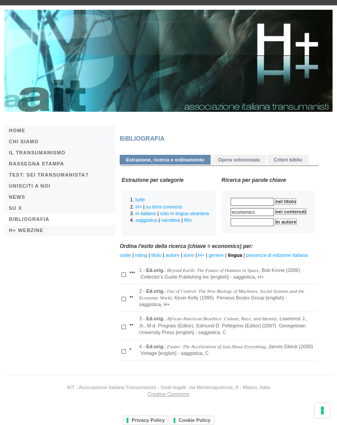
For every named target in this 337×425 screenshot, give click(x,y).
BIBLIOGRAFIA (29, 219)
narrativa (170, 220)
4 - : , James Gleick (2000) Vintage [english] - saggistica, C (226, 350)
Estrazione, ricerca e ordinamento (165, 159)
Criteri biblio (288, 159)
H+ (139, 206)
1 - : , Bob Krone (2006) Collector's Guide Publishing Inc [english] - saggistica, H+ (219, 273)
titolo (156, 255)
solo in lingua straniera (184, 213)
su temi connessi (164, 206)
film (188, 220)
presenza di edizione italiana (277, 255)
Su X (15, 208)
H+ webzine (26, 230)
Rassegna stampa (36, 163)
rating (141, 255)
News (17, 197)
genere (215, 255)
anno (189, 255)
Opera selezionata (239, 159)
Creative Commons (168, 394)
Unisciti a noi (30, 186)
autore (172, 255)
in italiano (146, 213)
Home (17, 130)
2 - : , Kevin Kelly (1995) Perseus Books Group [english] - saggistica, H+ (221, 297)
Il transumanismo (37, 152)
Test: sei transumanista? (49, 174)
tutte (140, 199)
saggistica (146, 220)
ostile (125, 255)
